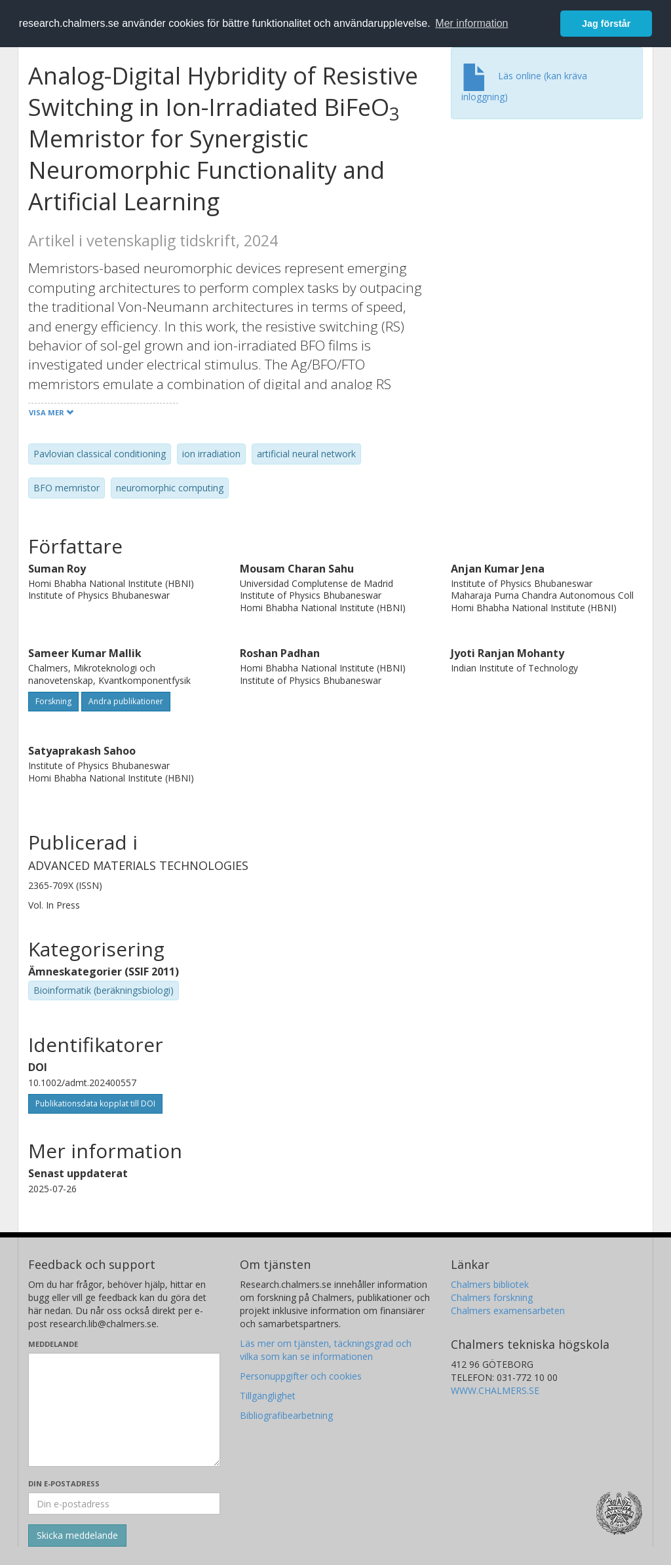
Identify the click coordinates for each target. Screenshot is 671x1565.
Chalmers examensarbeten (508, 1310)
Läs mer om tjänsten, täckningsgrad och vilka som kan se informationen (326, 1350)
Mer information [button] (471, 23)
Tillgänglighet (268, 1395)
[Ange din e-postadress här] (124, 1503)
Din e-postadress (64, 1483)
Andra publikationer (125, 701)
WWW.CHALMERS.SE (495, 1390)
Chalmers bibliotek (490, 1284)
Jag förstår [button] (606, 23)
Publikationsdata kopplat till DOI (95, 1103)
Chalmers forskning (492, 1297)
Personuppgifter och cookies (301, 1376)
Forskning (53, 701)
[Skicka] (77, 1535)
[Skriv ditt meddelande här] (124, 1410)
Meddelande (53, 1344)
